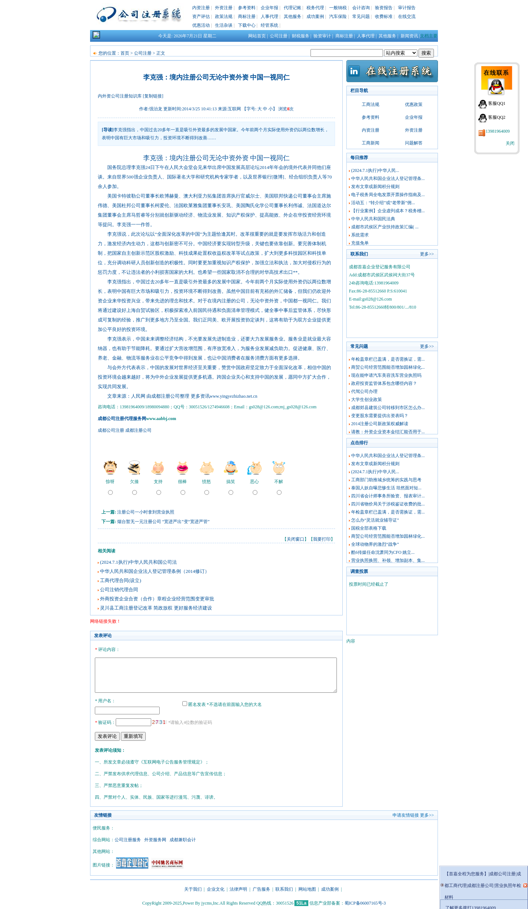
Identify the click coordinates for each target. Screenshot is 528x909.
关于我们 (193, 888)
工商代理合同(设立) (120, 580)
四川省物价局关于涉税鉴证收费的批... (388, 504)
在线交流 (407, 16)
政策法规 (224, 16)
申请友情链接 (406, 814)
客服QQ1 (496, 103)
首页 (124, 53)
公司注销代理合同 (119, 589)
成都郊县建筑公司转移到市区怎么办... (388, 407)
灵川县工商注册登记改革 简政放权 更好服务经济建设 (156, 608)
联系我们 (284, 888)
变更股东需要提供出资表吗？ (379, 415)
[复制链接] (153, 96)
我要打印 (322, 539)
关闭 (510, 143)
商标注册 (247, 16)
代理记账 (292, 7)
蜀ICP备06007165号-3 (365, 902)
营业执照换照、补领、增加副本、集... (388, 560)
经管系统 (269, 25)
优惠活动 (201, 25)
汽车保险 (338, 16)
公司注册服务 (128, 838)
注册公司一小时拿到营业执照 (145, 512)
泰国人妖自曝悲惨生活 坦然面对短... (386, 487)
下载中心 (247, 25)
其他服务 (292, 16)
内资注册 (201, 7)
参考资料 (247, 7)
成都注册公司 (138, 430)
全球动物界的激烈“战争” (375, 544)
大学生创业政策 (366, 399)
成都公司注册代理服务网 (122, 418)
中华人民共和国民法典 (373, 218)
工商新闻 (370, 143)
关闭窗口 (295, 539)
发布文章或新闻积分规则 (375, 186)
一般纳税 (338, 7)
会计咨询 (361, 7)
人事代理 (269, 16)
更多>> (427, 254)
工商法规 (370, 104)
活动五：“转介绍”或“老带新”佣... (383, 202)
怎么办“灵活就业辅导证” (375, 520)
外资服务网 (155, 838)
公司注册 (278, 35)
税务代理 (315, 7)
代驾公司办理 (364, 391)
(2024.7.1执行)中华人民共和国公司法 (138, 562)
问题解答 (414, 143)
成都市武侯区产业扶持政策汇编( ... (385, 226)
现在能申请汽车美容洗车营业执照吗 (386, 375)
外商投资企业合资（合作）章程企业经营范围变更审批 (157, 598)
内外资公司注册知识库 (120, 96)
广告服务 (261, 888)
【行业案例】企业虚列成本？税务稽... (388, 210)
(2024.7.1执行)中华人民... (375, 170)
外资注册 (224, 7)
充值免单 (360, 243)
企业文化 (215, 888)
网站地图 (307, 888)
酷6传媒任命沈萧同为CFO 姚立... (382, 552)
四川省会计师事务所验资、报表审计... (388, 495)
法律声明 (238, 888)
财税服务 (300, 35)
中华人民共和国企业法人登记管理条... (388, 178)
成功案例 (315, 16)
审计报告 (407, 7)
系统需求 (360, 235)
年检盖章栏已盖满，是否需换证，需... (388, 359)
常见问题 (361, 16)
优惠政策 (414, 104)
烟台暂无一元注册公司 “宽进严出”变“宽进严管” (163, 521)
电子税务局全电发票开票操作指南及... (388, 194)
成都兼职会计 (183, 838)
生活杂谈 (224, 25)
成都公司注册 (111, 430)
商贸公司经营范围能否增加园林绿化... (388, 367)
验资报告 (384, 7)
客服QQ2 (496, 117)
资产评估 (201, 16)
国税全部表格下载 (368, 528)
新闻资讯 (409, 35)
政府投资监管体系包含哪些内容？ (384, 383)
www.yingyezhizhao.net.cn (233, 396)
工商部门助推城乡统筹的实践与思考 (386, 479)
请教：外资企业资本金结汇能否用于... (388, 431)
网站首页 (257, 35)
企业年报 (269, 7)
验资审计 (322, 35)
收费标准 (384, 16)
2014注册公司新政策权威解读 (379, 423)
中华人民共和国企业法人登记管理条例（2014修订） (154, 571)
